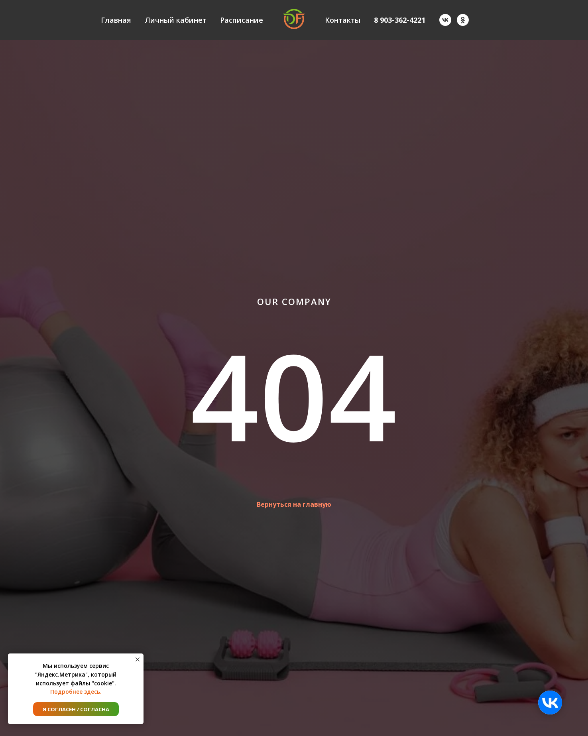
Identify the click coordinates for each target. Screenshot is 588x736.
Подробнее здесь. (76, 691)
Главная (116, 20)
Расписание (241, 20)
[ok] (463, 20)
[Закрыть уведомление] (138, 659)
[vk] (445, 20)
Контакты (342, 20)
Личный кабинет (175, 20)
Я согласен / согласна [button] (76, 709)
